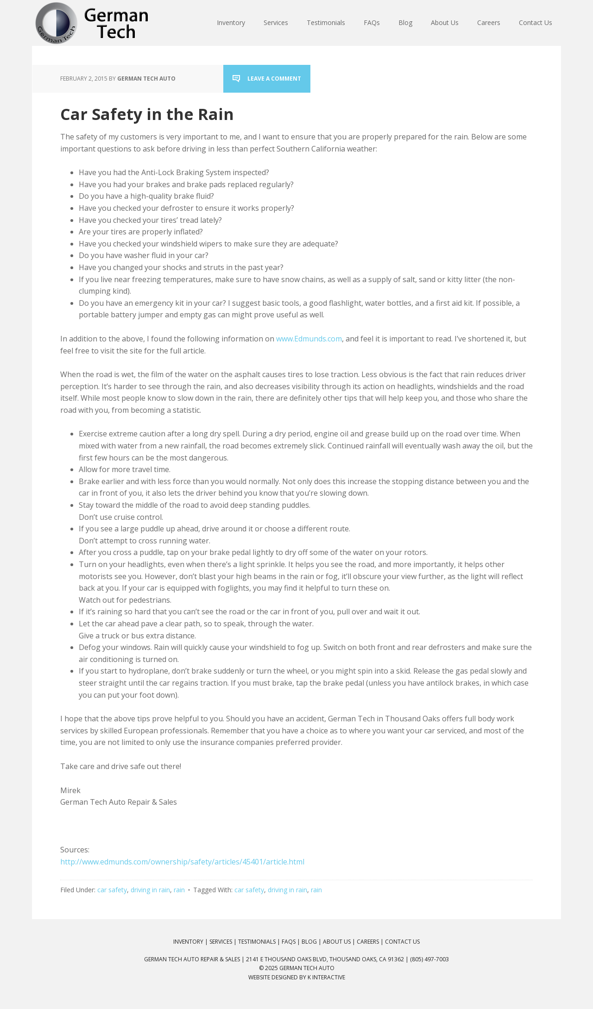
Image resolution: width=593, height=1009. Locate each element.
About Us (337, 942)
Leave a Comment (274, 78)
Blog (309, 942)
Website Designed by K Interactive (296, 977)
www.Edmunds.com (309, 339)
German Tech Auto (306, 968)
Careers (368, 942)
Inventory (188, 942)
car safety (112, 889)
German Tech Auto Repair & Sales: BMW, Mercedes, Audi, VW (92, 23)
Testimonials (257, 942)
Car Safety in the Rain (147, 114)
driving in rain (150, 889)
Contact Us (402, 942)
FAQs (289, 942)
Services (220, 942)
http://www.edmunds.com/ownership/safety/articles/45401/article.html (182, 862)
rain (179, 889)
